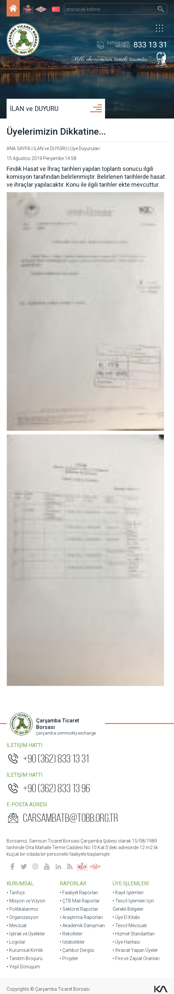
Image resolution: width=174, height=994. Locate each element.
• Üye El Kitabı (126, 524)
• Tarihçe (16, 499)
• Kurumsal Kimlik (25, 557)
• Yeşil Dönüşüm (23, 573)
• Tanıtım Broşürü (24, 565)
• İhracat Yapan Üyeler (135, 557)
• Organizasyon (22, 524)
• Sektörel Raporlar (79, 516)
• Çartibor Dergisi (77, 557)
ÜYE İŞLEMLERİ (131, 490)
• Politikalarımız (22, 516)
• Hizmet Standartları (134, 540)
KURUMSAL (20, 490)
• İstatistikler (72, 548)
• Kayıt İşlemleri (128, 499)
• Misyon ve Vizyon (26, 507)
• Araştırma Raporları (81, 524)
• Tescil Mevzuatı (130, 532)
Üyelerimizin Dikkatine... (56, 131)
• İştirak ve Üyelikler (26, 540)
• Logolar (16, 548)
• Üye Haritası (126, 548)
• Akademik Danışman (82, 532)
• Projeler (69, 565)
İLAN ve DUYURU (34, 109)
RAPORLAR (73, 490)
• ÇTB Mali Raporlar (80, 507)
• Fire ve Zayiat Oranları (136, 565)
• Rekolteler (71, 540)
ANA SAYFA (19, 148)
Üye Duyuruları (85, 148)
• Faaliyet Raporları (79, 499)
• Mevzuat (17, 532)
